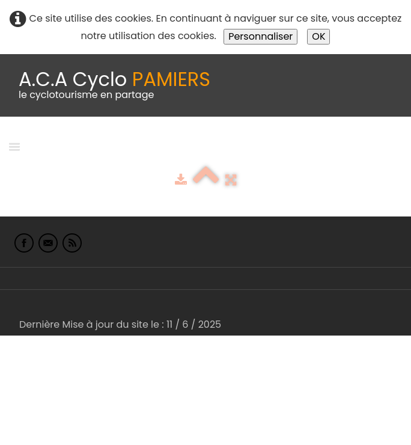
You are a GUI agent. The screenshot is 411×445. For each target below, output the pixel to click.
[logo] (114, 85)
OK (318, 36)
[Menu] (14, 146)
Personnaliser (260, 36)
